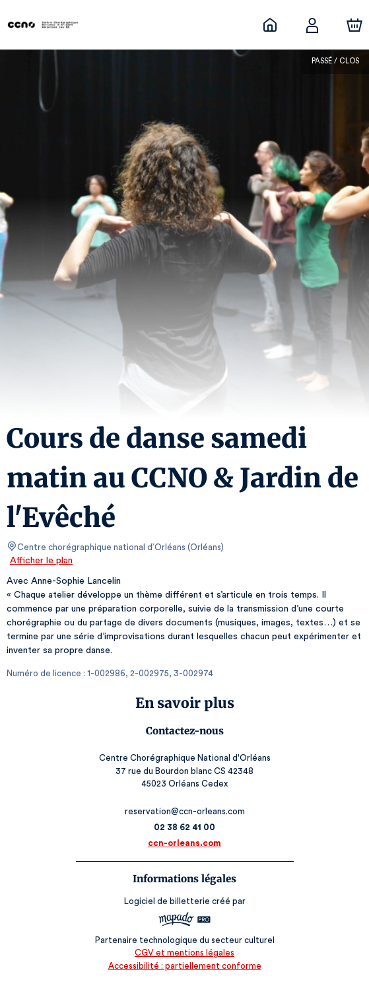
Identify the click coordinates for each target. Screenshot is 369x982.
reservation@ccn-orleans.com (184, 811)
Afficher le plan (40, 560)
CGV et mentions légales (184, 953)
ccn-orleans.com (184, 843)
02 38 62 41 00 (184, 827)
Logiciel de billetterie (168, 901)
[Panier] (354, 25)
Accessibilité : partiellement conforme (184, 966)
